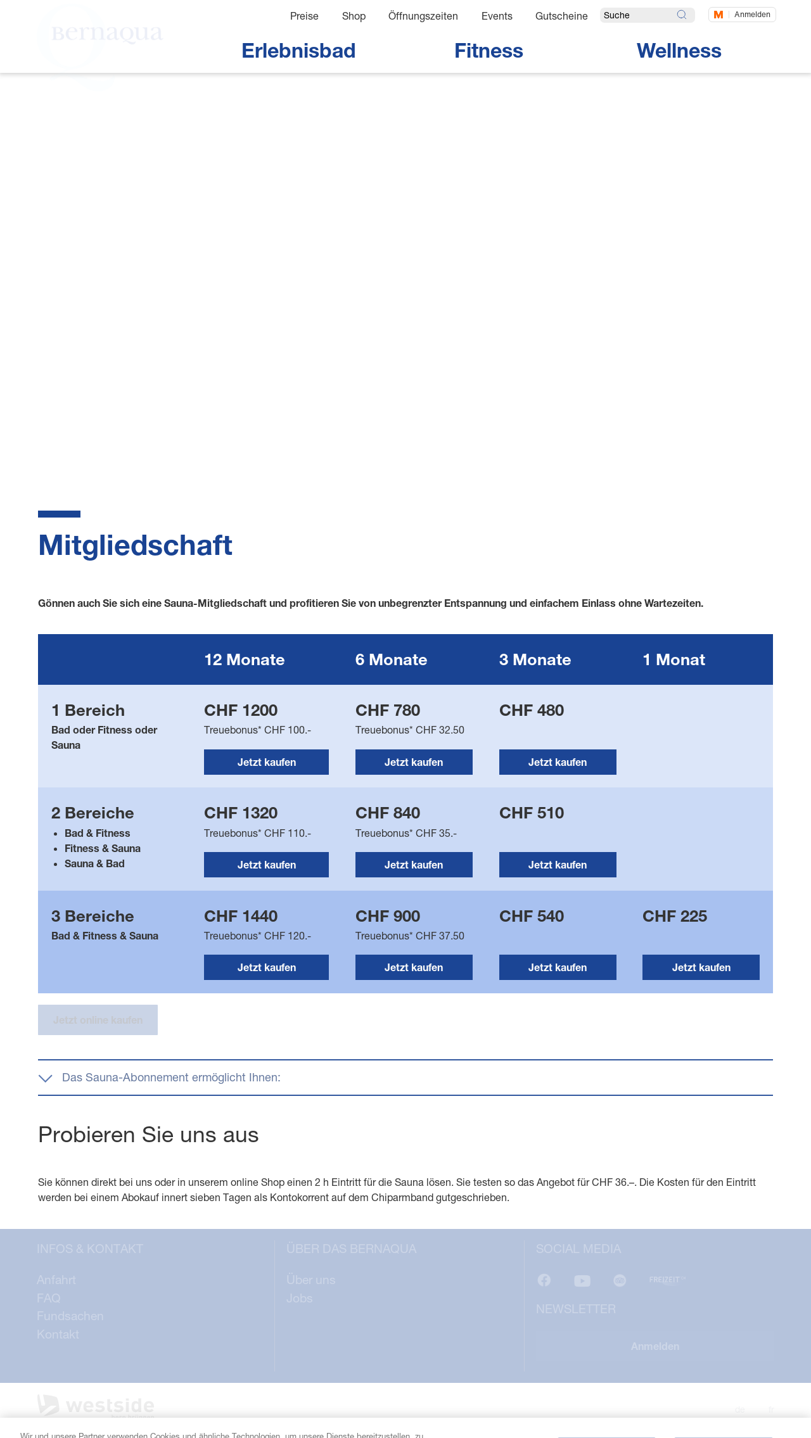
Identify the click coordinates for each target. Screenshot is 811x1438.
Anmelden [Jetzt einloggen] (752, 14)
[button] (405, 1077)
